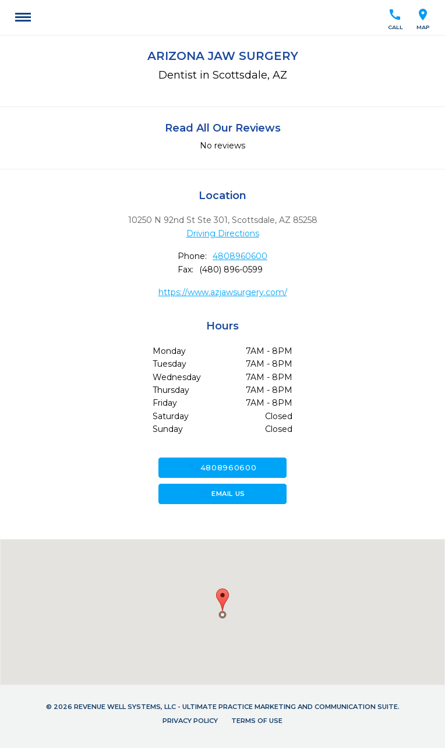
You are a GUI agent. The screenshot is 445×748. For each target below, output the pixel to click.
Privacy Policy (190, 721)
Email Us (222, 493)
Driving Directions (222, 233)
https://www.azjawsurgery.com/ (222, 292)
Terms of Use (256, 721)
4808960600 (240, 256)
